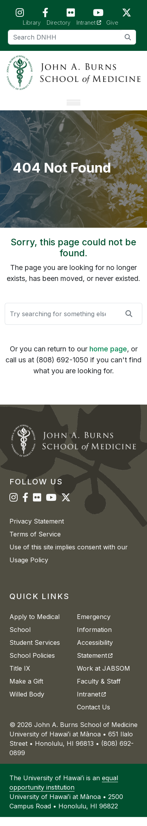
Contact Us (93, 716)
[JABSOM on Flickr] (71, 14)
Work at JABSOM (103, 677)
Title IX (19, 677)
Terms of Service (35, 543)
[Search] (72, 37)
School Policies (32, 664)
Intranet (91, 22)
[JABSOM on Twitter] (126, 14)
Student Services (34, 651)
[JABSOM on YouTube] (98, 14)
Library (32, 22)
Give (112, 22)
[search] (128, 37)
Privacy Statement (36, 530)
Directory (59, 22)
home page (108, 357)
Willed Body (26, 703)
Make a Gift (26, 690)
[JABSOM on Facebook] (45, 14)
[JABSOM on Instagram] (20, 14)
